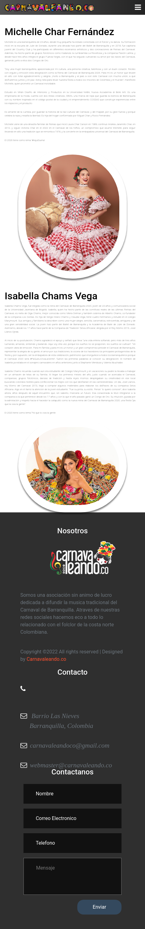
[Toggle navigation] (138, 7)
